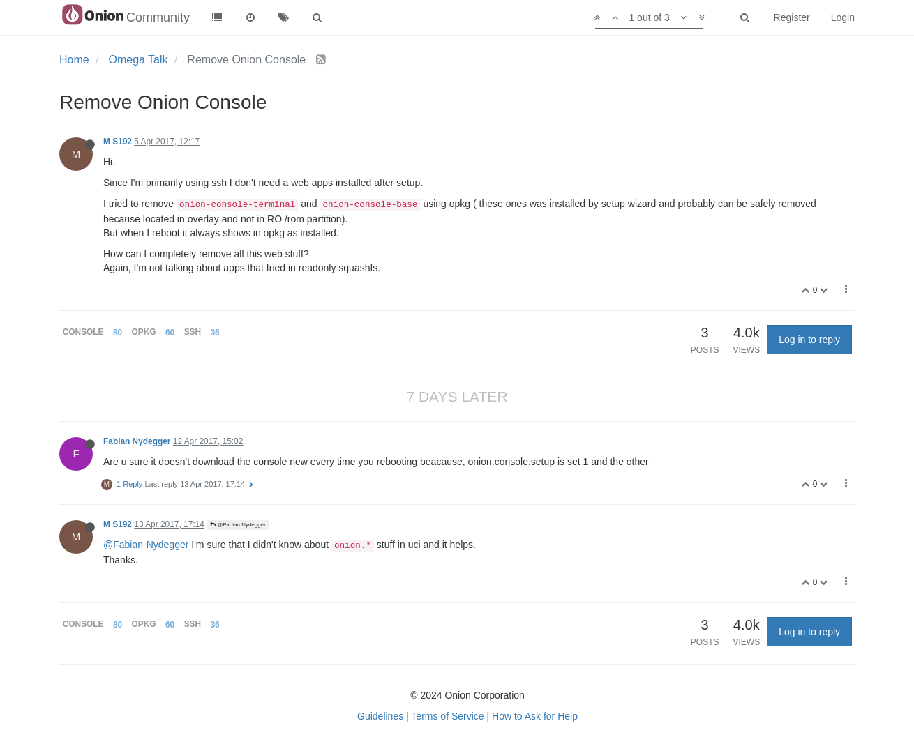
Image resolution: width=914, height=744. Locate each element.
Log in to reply (809, 339)
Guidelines (380, 716)
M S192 (117, 141)
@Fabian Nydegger (238, 525)
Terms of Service (447, 716)
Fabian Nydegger (136, 441)
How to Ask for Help (535, 716)
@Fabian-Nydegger (145, 544)
